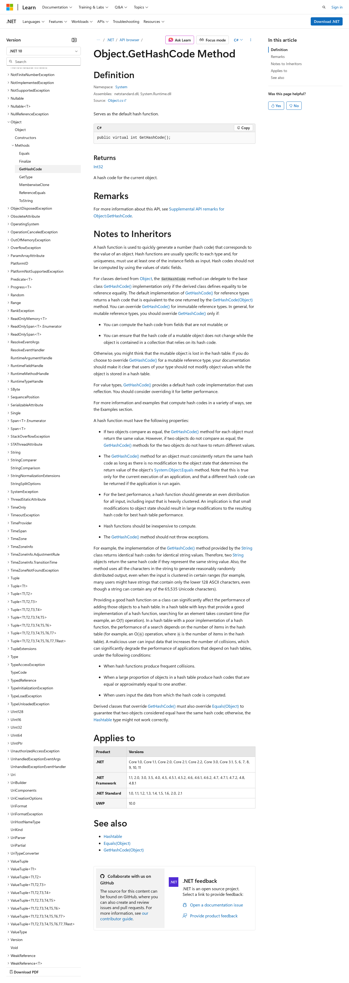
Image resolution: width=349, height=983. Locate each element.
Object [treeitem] (20, 83)
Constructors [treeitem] (25, 91)
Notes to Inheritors (286, 63)
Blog (72, 966)
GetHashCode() (118, 286)
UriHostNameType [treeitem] (25, 775)
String (246, 548)
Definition (279, 49)
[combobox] (43, 51)
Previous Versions (48, 966)
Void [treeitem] (14, 901)
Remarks (278, 56)
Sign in (337, 7)
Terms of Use (194, 966)
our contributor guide (124, 915)
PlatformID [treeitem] (19, 217)
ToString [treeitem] (26, 154)
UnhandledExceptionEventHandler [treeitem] (38, 720)
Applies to (279, 70)
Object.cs (115, 100)
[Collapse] (74, 40)
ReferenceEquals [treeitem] (32, 146)
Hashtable (103, 719)
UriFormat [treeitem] (19, 759)
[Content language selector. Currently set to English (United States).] (30, 954)
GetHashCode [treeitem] (30, 122)
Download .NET (327, 21)
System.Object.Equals (174, 469)
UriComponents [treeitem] (23, 743)
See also (277, 77)
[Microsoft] (9, 7)
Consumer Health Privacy (152, 966)
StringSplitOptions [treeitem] (26, 437)
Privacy (116, 966)
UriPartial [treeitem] (18, 798)
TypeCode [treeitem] (19, 625)
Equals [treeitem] (24, 106)
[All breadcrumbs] (98, 40)
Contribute (95, 966)
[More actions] (250, 40)
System (121, 86)
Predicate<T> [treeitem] (22, 232)
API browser (129, 39)
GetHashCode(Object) (233, 299)
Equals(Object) (225, 706)
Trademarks (220, 966)
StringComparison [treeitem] (25, 421)
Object (146, 278)
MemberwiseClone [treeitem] (34, 138)
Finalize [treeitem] (25, 114)
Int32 (98, 166)
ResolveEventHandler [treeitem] (28, 303)
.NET (110, 39)
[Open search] (324, 7)
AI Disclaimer (17, 966)
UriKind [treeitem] (17, 783)
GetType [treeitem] (25, 130)
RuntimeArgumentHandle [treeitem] (31, 311)
